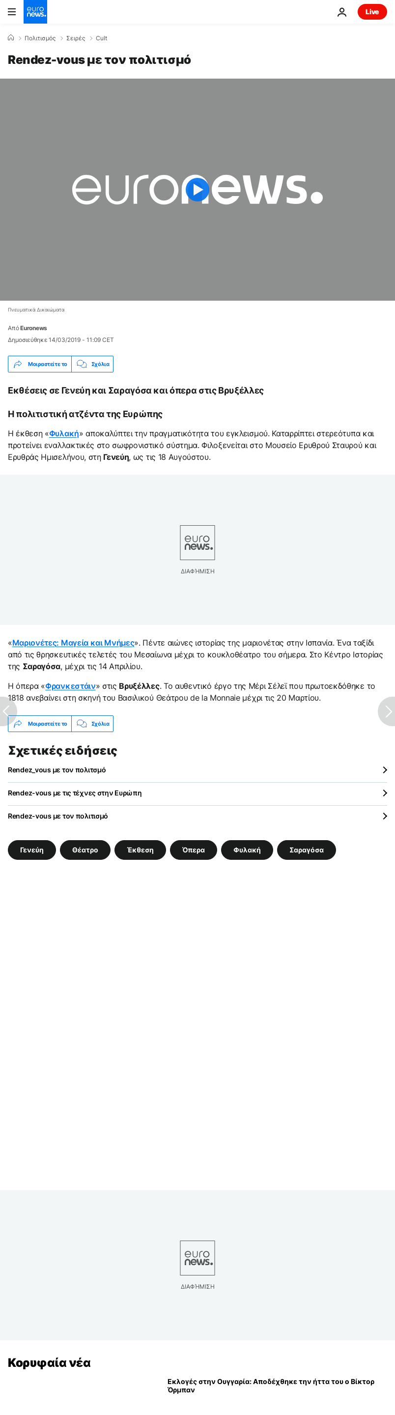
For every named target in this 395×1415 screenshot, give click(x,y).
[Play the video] (197, 190)
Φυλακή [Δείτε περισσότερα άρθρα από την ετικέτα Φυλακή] (247, 850)
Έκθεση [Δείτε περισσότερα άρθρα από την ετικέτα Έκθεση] (140, 850)
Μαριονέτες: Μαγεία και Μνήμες (73, 643)
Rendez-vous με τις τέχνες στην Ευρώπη (75, 793)
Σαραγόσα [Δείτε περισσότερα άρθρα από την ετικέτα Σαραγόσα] (306, 850)
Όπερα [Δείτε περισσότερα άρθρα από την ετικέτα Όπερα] (193, 850)
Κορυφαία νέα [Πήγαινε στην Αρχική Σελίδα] (49, 1363)
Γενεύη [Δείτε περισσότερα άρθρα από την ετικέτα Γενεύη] (32, 850)
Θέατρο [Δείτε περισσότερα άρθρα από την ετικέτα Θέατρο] (85, 850)
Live (372, 11)
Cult (101, 38)
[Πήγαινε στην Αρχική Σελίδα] (35, 12)
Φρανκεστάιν (70, 686)
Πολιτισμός (40, 38)
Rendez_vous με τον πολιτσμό (57, 769)
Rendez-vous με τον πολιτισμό (58, 816)
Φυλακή (64, 433)
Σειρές (75, 38)
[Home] (11, 37)
